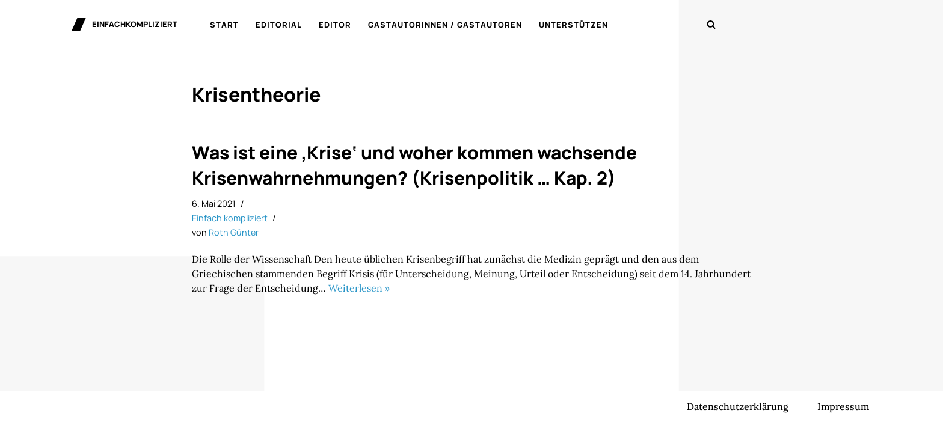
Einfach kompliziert (230, 218)
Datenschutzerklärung (737, 406)
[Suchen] (711, 24)
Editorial (279, 24)
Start (224, 24)
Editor (335, 24)
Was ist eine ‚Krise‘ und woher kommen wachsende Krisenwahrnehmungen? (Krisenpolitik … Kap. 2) (414, 165)
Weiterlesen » (359, 288)
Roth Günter (234, 232)
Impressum (843, 406)
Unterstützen (573, 24)
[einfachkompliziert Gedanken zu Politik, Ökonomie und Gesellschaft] (124, 24)
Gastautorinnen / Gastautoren (445, 24)
